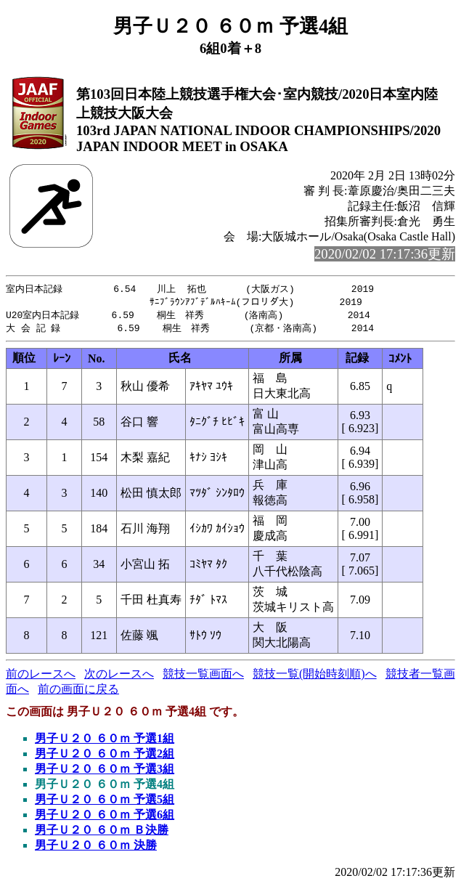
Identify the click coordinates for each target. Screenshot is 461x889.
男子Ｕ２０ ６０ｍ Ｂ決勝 (101, 833)
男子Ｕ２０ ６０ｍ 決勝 (96, 848)
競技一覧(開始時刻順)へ (315, 676)
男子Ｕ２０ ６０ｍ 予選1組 (104, 741)
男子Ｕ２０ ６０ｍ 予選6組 (104, 817)
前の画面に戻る (78, 692)
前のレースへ (41, 676)
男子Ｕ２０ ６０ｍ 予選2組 (104, 756)
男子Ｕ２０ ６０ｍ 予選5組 (104, 802)
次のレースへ (119, 676)
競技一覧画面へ (203, 676)
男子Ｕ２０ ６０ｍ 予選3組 (104, 772)
